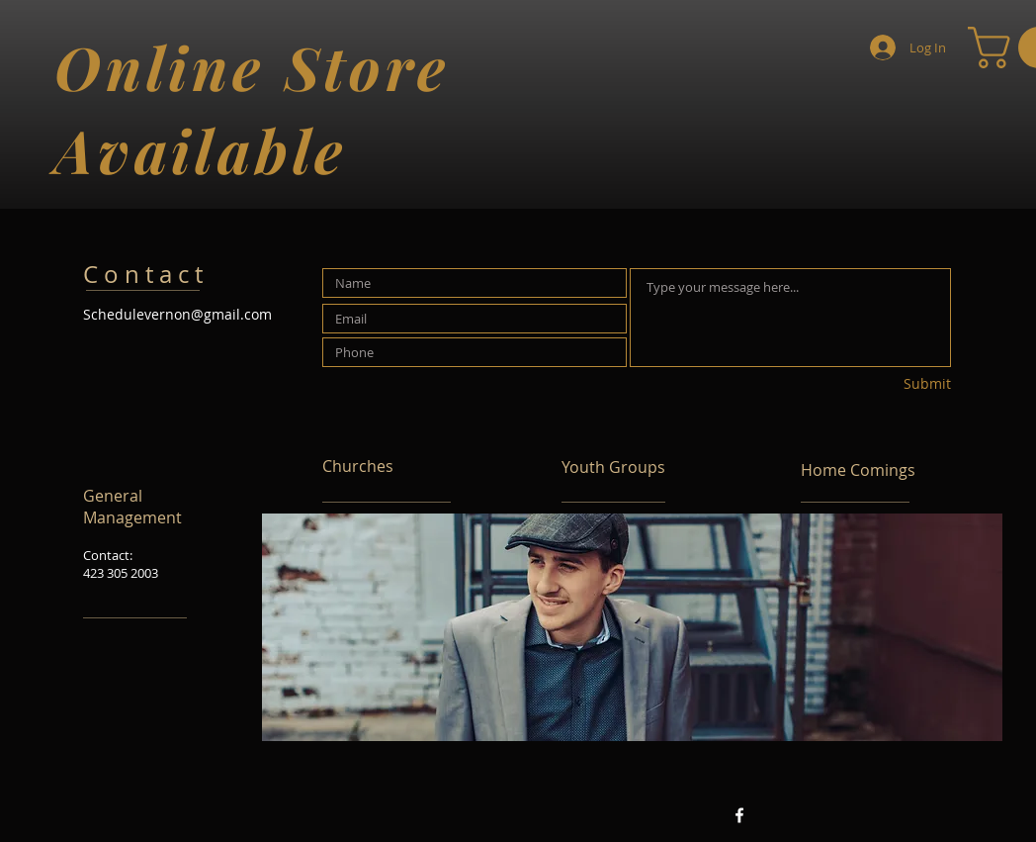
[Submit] (881, 384)
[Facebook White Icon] (739, 815)
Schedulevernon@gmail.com (177, 314)
